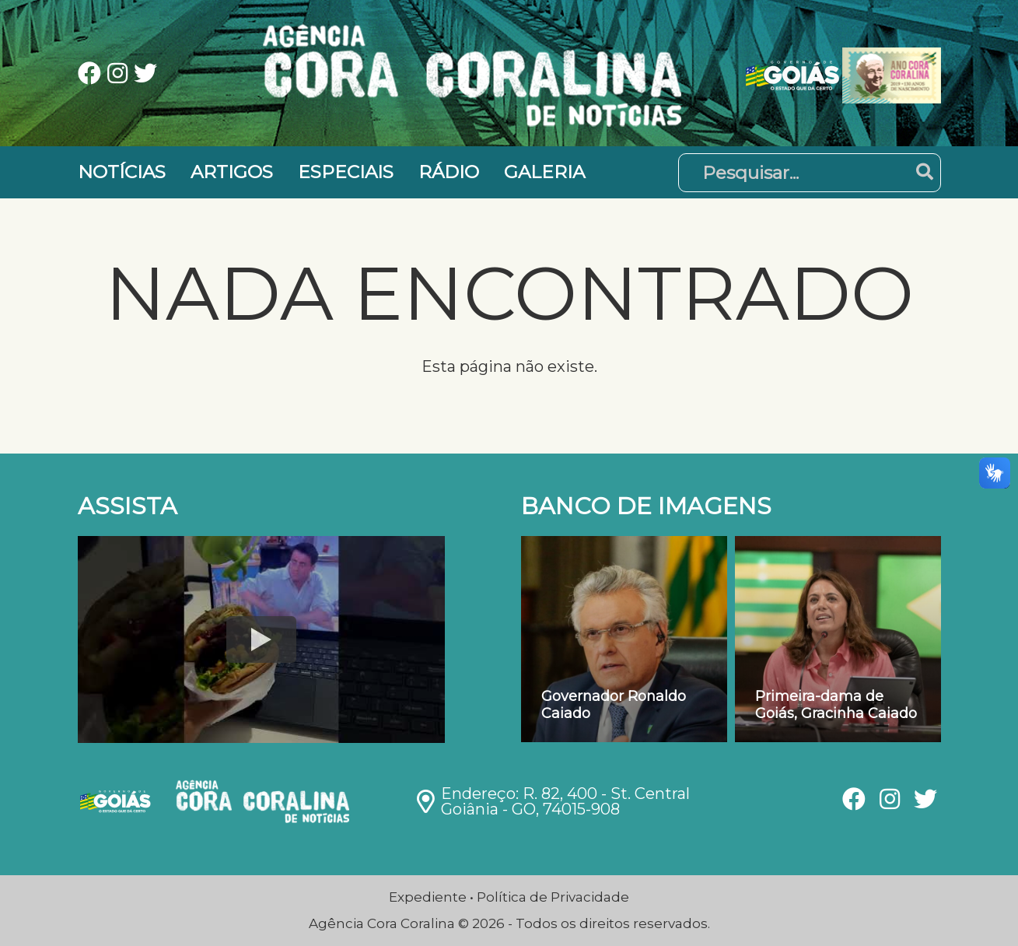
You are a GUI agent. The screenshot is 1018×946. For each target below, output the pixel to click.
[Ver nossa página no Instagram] (120, 75)
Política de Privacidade (553, 897)
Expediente (428, 897)
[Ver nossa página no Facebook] (92, 75)
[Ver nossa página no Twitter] (145, 75)
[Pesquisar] (809, 172)
